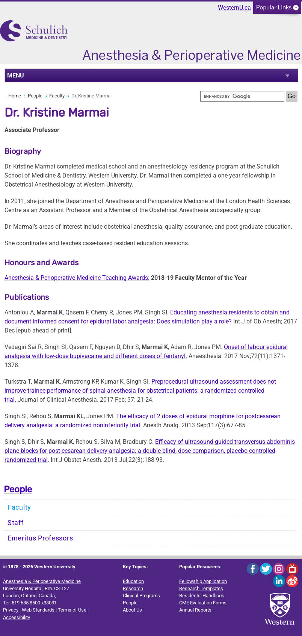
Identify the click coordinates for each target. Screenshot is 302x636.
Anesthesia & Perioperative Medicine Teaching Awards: (77, 277)
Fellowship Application (203, 581)
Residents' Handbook (201, 595)
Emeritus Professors (40, 538)
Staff (16, 523)
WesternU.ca (234, 7)
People (35, 96)
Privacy (10, 610)
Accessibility (16, 617)
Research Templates (201, 588)
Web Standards (38, 610)
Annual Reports (195, 610)
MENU (15, 75)
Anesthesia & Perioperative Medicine (42, 581)
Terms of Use (72, 610)
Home (14, 96)
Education (133, 581)
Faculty (57, 96)
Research (133, 588)
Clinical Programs (141, 595)
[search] (242, 96)
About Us (132, 610)
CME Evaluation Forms (202, 603)
